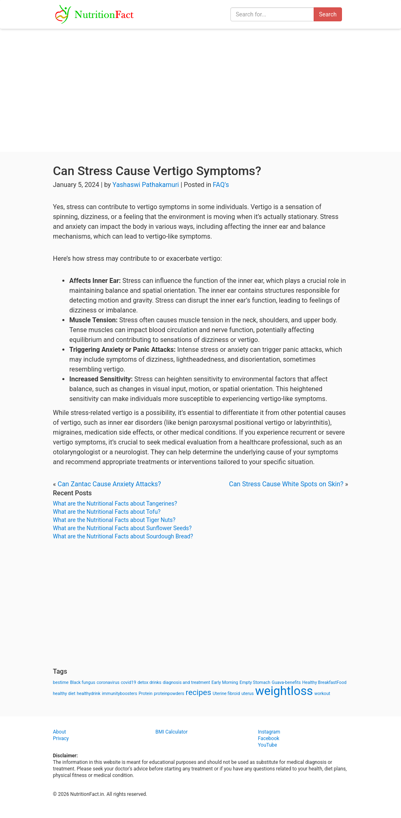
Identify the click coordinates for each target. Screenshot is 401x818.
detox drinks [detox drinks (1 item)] (150, 682)
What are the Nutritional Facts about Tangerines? (115, 503)
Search (328, 14)
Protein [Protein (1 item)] (146, 693)
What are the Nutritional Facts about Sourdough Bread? (123, 536)
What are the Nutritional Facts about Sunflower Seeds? (122, 528)
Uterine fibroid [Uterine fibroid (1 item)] (226, 693)
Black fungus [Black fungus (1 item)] (82, 682)
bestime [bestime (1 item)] (60, 682)
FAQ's (221, 185)
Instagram (269, 732)
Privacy (61, 738)
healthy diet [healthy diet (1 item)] (64, 693)
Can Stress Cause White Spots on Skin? (286, 484)
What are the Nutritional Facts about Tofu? (106, 511)
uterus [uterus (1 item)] (248, 693)
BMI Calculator (171, 732)
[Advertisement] (200, 90)
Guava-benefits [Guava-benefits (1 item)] (286, 682)
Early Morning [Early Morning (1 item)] (225, 682)
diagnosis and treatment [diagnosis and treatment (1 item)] (186, 682)
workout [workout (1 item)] (322, 693)
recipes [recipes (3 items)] (198, 692)
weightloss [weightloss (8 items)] (284, 691)
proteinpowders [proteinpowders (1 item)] (169, 693)
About (59, 732)
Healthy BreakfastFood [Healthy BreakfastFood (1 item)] (324, 682)
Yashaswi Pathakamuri (145, 185)
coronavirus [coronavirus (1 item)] (108, 682)
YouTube (267, 745)
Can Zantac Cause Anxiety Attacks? (109, 484)
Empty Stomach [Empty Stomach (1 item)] (254, 682)
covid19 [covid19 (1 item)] (128, 682)
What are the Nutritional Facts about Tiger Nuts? (114, 520)
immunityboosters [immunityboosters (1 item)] (119, 693)
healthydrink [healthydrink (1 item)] (88, 693)
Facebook (268, 738)
